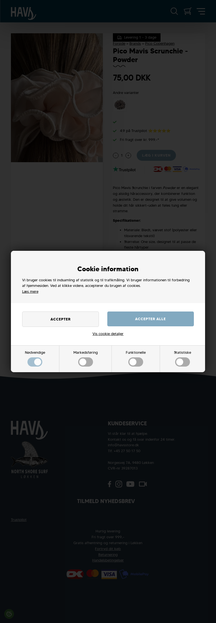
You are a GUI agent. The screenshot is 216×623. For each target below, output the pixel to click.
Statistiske (182, 358)
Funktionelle (136, 358)
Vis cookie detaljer (108, 333)
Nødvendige (35, 358)
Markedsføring (85, 358)
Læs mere (30, 291)
